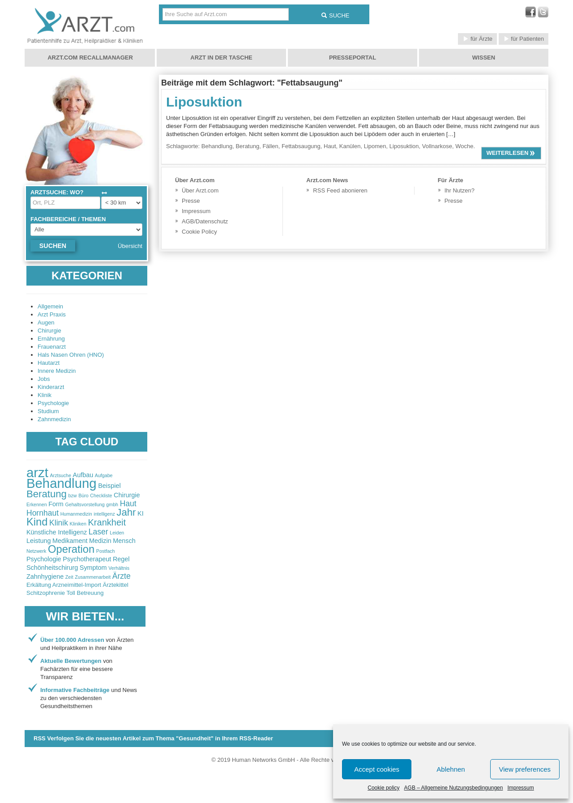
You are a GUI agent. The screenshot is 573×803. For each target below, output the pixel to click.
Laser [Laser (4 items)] (98, 531)
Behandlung (216, 146)
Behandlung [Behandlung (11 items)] (61, 483)
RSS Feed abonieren (340, 190)
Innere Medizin (57, 370)
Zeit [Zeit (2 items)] (69, 577)
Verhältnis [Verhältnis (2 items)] (118, 568)
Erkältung (38, 584)
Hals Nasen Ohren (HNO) (71, 354)
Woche (464, 146)
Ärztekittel (115, 584)
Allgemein (50, 306)
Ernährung (51, 338)
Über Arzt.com (200, 190)
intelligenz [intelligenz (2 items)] (104, 514)
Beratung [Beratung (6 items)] (46, 494)
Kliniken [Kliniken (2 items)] (78, 523)
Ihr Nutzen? (460, 190)
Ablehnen (450, 769)
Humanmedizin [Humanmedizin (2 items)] (76, 514)
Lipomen (375, 146)
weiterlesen (511, 152)
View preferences (525, 769)
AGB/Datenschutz (205, 221)
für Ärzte (477, 38)
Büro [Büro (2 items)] (83, 495)
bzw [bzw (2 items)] (72, 495)
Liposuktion (204, 101)
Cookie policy (383, 788)
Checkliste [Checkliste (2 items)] (101, 495)
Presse (191, 200)
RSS (153, 738)
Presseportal (352, 57)
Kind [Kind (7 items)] (36, 522)
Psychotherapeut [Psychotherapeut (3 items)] (87, 559)
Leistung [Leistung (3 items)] (38, 540)
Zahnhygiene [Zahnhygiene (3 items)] (45, 576)
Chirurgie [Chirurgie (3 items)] (127, 495)
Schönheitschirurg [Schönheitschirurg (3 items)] (52, 567)
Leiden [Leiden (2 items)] (117, 532)
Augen (46, 322)
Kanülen (350, 146)
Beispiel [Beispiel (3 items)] (109, 485)
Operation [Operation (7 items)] (71, 549)
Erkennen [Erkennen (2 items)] (36, 504)
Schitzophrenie (45, 592)
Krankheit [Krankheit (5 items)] (107, 522)
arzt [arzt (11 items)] (37, 472)
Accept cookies (376, 769)
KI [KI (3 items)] (140, 513)
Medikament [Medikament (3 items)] (69, 540)
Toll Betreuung (84, 592)
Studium (48, 411)
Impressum (520, 788)
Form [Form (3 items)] (56, 504)
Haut (330, 146)
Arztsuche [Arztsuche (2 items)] (60, 475)
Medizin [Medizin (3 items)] (100, 540)
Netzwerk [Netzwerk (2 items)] (36, 551)
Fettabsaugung (301, 146)
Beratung (247, 146)
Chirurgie (49, 330)
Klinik (44, 395)
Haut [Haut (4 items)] (128, 503)
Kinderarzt (51, 387)
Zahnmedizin (54, 419)
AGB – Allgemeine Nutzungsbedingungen (453, 788)
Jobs (44, 379)
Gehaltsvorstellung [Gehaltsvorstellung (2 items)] (84, 504)
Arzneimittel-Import (76, 584)
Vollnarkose (437, 146)
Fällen (270, 146)
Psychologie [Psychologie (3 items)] (43, 559)
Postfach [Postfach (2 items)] (105, 551)
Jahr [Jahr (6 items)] (126, 512)
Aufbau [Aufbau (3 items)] (83, 474)
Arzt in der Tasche (221, 57)
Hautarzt (49, 362)
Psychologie (53, 403)
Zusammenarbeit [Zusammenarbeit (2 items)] (93, 577)
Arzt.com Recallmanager (90, 57)
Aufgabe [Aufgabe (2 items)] (104, 475)
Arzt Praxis (52, 314)
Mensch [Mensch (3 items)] (124, 540)
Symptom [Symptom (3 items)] (93, 567)
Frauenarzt (52, 346)
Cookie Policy (199, 231)
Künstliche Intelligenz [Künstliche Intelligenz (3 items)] (56, 532)
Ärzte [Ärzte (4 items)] (121, 576)
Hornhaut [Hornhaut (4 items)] (42, 512)
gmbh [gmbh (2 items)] (112, 504)
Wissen (483, 57)
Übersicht (130, 246)
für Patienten (523, 38)
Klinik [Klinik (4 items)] (58, 522)
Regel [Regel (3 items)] (121, 559)
